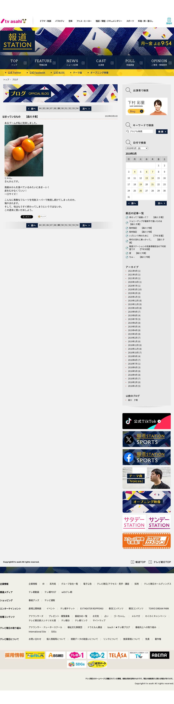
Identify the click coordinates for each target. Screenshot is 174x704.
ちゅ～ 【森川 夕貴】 (140, 257)
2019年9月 (133, 312)
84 (40, 108)
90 (62, 108)
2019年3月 (133, 334)
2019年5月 (133, 327)
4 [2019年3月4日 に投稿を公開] (134, 172)
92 (70, 108)
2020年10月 (133, 282)
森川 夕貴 (133, 400)
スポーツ (130, 20)
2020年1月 (133, 297)
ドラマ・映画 (45, 20)
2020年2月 (133, 293)
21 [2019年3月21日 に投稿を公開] (152, 184)
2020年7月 (133, 286)
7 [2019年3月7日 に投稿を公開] (152, 172)
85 (44, 108)
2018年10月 (133, 353)
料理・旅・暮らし (145, 20)
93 (73, 108)
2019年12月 (133, 301)
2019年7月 (133, 319)
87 (51, 108)
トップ (6, 80)
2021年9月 (133, 271)
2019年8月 (133, 315)
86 (48, 108)
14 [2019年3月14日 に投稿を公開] (152, 178)
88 (55, 108)
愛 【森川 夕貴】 (138, 253)
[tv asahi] (14, 21)
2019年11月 (133, 304)
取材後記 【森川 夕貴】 (141, 228)
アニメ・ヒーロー (84, 20)
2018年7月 (133, 364)
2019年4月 (133, 330)
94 (77, 108)
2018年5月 (133, 371)
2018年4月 (133, 375)
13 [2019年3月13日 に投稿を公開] (146, 178)
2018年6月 (133, 367)
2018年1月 (133, 386)
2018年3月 (133, 379)
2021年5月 (133, 275)
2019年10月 (133, 308)
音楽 (70, 20)
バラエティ (59, 20)
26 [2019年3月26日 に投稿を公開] (141, 191)
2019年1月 (133, 341)
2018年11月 (133, 349)
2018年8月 (133, 360)
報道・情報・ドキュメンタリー (109, 20)
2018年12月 (133, 345)
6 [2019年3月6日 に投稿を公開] (146, 172)
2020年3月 (133, 289)
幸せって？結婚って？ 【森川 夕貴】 (146, 217)
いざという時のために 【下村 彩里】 (146, 236)
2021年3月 (133, 278)
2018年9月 (133, 356)
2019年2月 (133, 338)
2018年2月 (133, 382)
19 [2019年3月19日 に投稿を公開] (141, 184)
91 (66, 108)
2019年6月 (133, 323)
